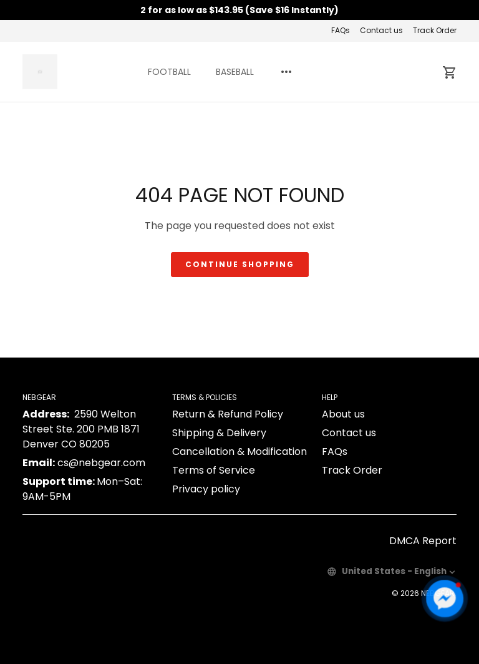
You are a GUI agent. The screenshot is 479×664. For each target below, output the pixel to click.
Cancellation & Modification (239, 451)
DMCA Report (423, 541)
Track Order (435, 30)
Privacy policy (206, 489)
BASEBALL (235, 72)
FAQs (340, 30)
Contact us (381, 30)
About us (343, 414)
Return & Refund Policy (227, 414)
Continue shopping (239, 264)
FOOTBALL (169, 72)
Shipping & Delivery (219, 433)
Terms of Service (213, 470)
